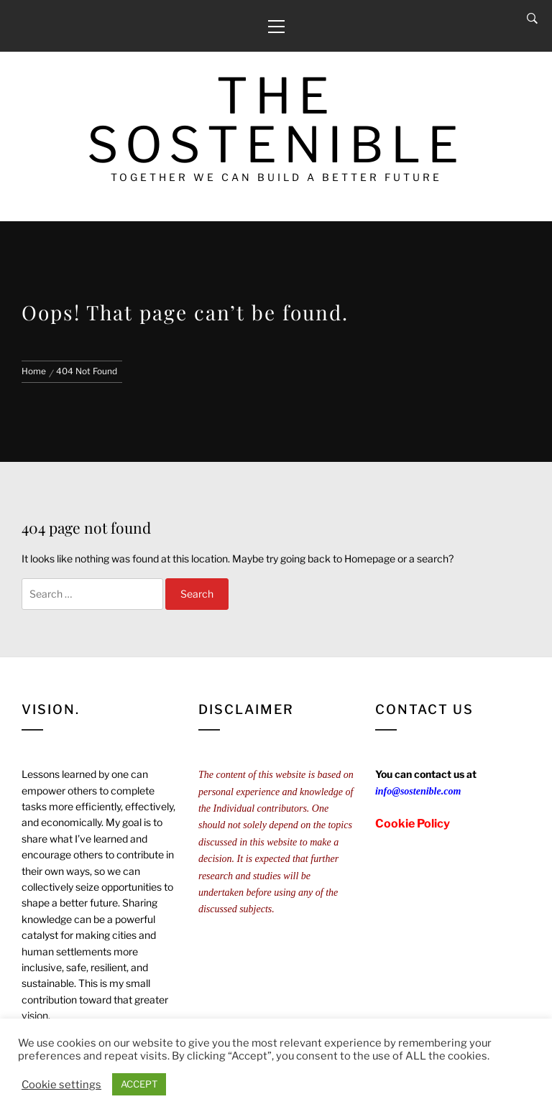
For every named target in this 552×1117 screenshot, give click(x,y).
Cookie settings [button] (61, 1084)
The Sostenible (276, 120)
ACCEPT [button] (139, 1084)
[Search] (532, 18)
